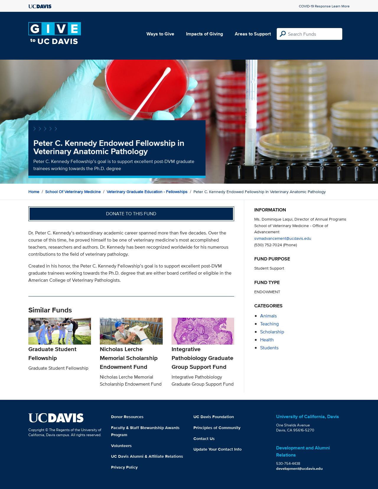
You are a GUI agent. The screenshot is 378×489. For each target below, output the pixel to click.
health (267, 339)
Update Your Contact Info (217, 449)
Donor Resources (127, 417)
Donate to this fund (131, 213)
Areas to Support (253, 33)
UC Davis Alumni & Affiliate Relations (147, 456)
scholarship (272, 331)
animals (268, 315)
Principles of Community (216, 428)
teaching (269, 323)
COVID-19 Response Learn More (324, 6)
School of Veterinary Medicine (73, 192)
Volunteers (121, 446)
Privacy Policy (124, 467)
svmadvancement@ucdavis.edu (282, 238)
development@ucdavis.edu (299, 468)
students (269, 347)
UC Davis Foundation (213, 417)
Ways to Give (160, 33)
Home (33, 192)
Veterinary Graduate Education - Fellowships (147, 192)
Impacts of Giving (204, 33)
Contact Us (204, 438)
